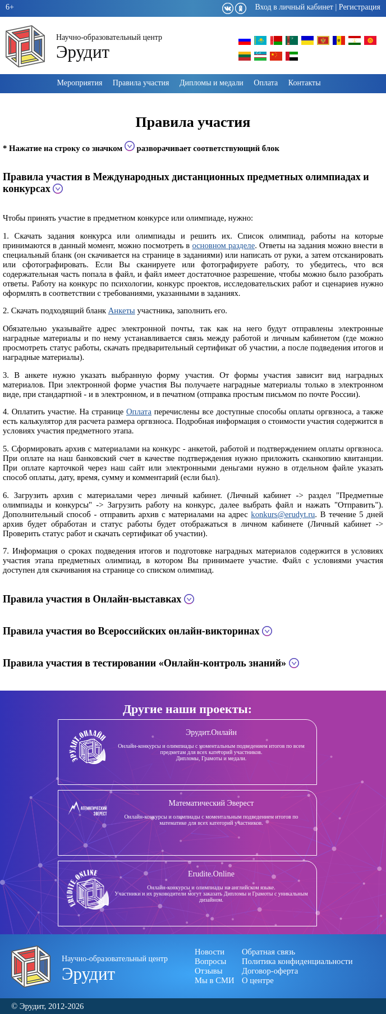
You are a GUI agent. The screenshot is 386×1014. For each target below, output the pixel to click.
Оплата (266, 83)
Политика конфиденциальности (297, 961)
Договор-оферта (270, 970)
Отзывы (209, 970)
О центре (258, 980)
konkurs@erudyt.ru (283, 514)
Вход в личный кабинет (294, 7)
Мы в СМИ (215, 980)
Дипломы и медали (211, 83)
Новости (209, 951)
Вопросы (210, 961)
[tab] (193, 183)
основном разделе (223, 245)
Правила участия (141, 83)
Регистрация (359, 7)
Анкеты (121, 310)
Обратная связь (268, 951)
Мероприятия (79, 83)
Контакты (304, 83)
